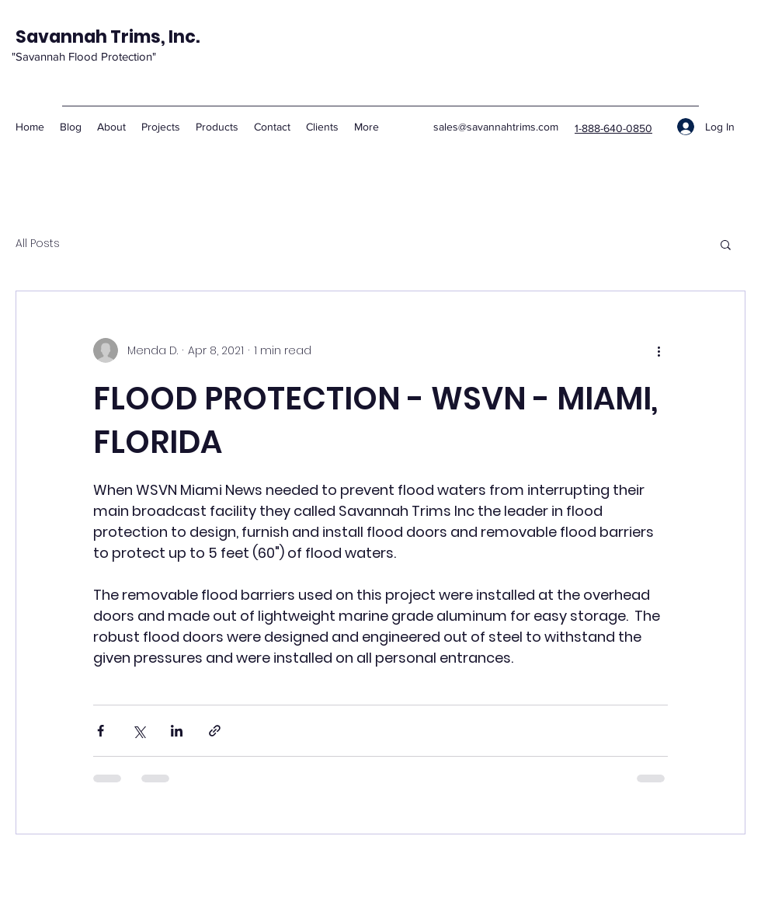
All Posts (38, 243)
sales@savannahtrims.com (495, 126)
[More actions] (658, 350)
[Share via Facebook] (100, 730)
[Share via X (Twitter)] (138, 730)
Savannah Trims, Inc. (108, 37)
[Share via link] (214, 730)
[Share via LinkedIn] (176, 730)
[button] (725, 244)
